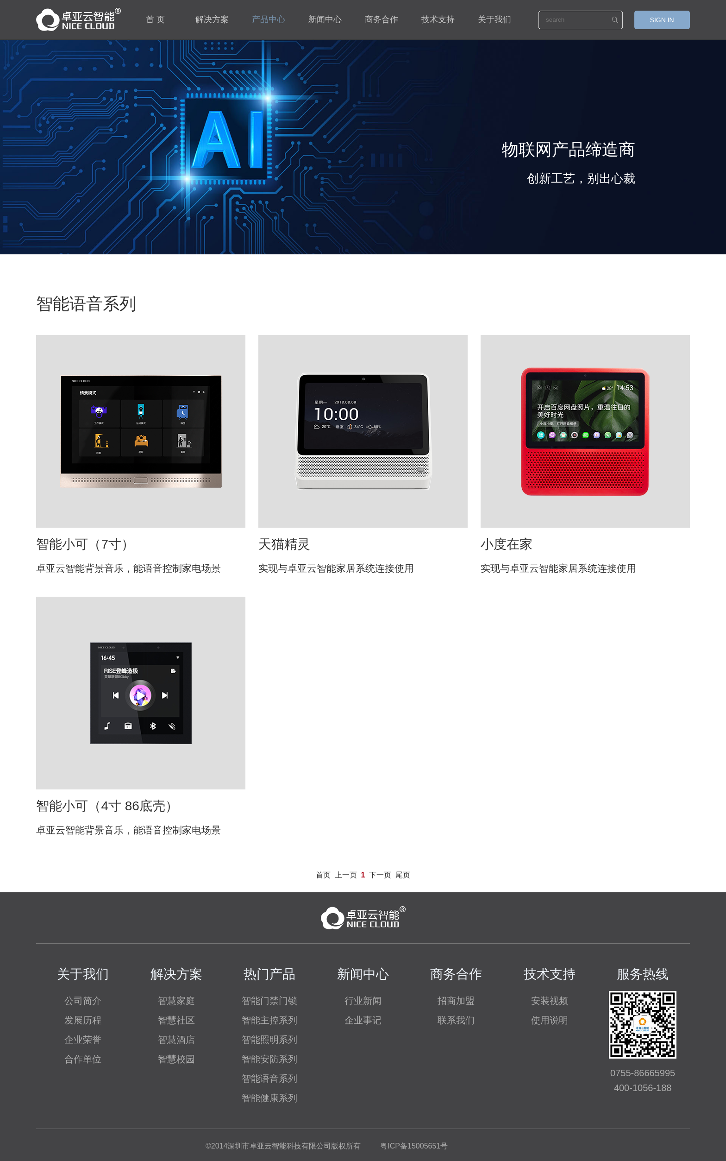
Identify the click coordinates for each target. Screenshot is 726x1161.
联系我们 (456, 1020)
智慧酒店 (176, 1040)
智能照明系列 (269, 1040)
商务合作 (381, 19)
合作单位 (82, 1059)
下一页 (380, 875)
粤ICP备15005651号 (414, 1146)
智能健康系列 (269, 1098)
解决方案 (212, 19)
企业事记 (363, 1020)
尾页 (402, 875)
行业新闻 (363, 1001)
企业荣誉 (82, 1040)
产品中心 (268, 19)
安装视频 (549, 1001)
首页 (323, 875)
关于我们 (494, 19)
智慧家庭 (176, 1001)
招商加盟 (456, 1001)
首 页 (155, 19)
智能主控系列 (269, 1020)
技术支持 (438, 19)
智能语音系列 (269, 1078)
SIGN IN (662, 20)
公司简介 (82, 1001)
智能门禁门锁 (269, 1001)
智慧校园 (176, 1059)
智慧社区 (176, 1020)
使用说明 (549, 1020)
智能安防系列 (269, 1059)
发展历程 (82, 1020)
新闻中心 (325, 19)
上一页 (346, 875)
